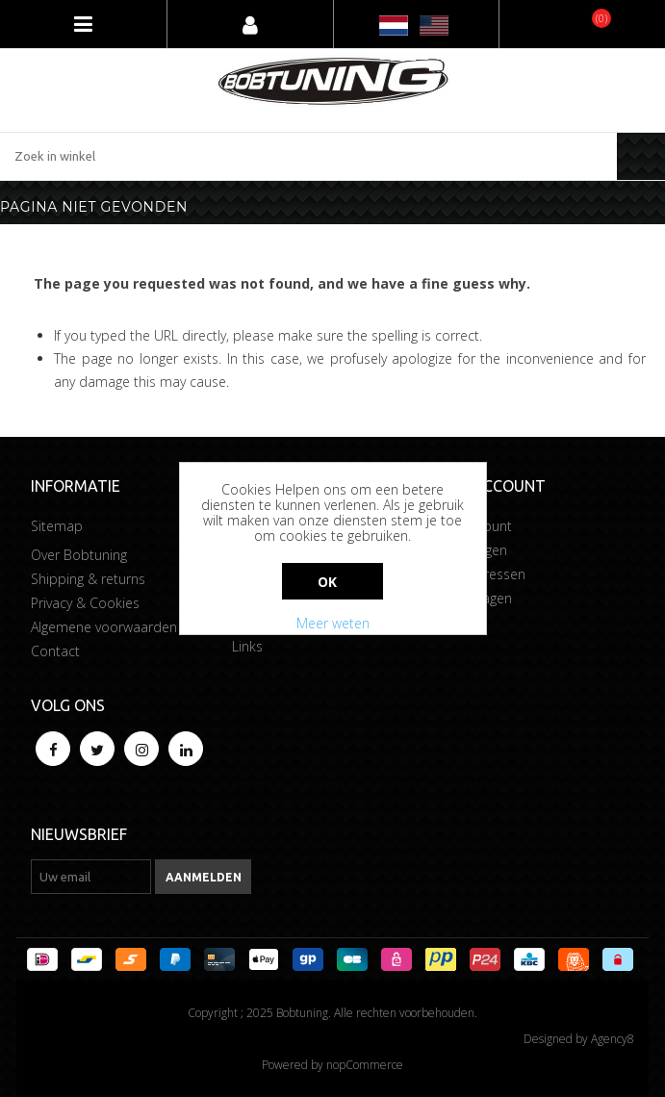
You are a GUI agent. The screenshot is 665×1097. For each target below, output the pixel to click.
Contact (55, 651)
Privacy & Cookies (85, 603)
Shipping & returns (88, 579)
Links (247, 646)
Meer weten (333, 623)
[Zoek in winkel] (308, 156)
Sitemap (57, 526)
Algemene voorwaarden (104, 627)
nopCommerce (364, 1065)
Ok (328, 582)
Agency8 (612, 1039)
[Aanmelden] (91, 876)
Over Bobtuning (79, 555)
